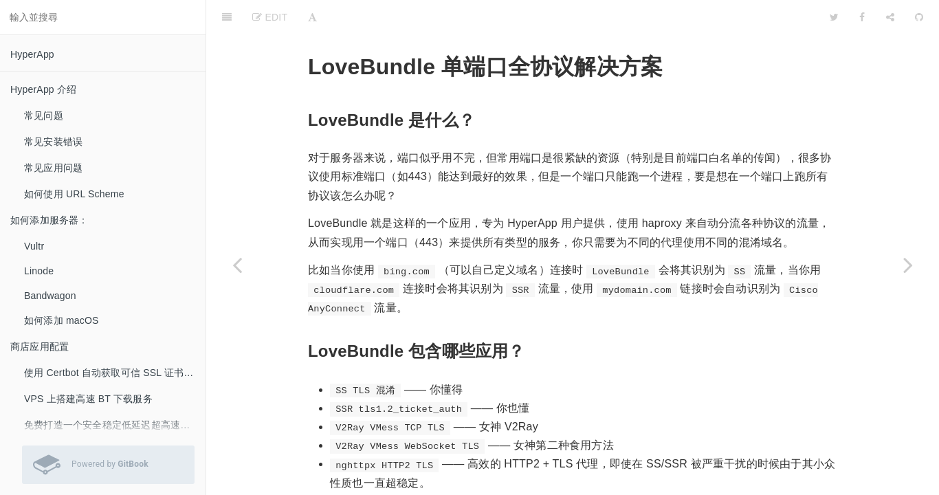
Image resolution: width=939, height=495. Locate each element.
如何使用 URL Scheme (74, 193)
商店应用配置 (39, 346)
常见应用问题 (53, 167)
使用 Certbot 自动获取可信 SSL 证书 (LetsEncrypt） (115, 372)
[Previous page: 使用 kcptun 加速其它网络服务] (237, 264)
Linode (39, 270)
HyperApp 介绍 (43, 89)
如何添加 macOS (61, 320)
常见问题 (43, 115)
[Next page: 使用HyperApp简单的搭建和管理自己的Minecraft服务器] (908, 264)
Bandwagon (50, 295)
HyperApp (32, 54)
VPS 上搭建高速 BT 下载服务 (88, 398)
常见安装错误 (53, 141)
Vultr (34, 246)
